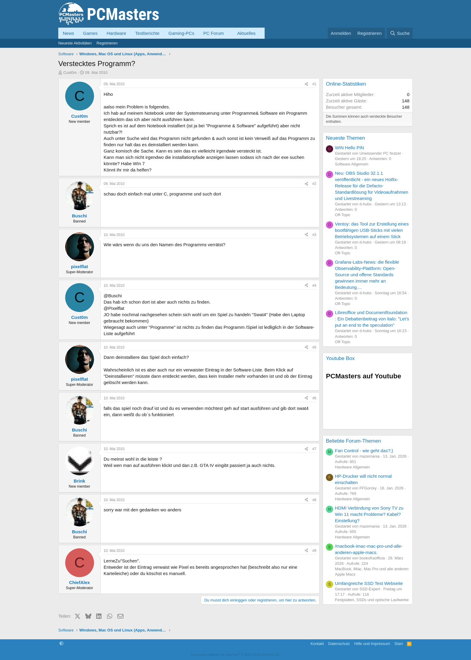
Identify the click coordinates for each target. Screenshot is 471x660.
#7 (314, 449)
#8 (314, 500)
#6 (314, 398)
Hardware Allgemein (352, 467)
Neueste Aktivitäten (75, 43)
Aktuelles (246, 33)
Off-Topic (343, 215)
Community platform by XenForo (235, 654)
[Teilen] (306, 84)
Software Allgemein (351, 164)
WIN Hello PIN (349, 147)
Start (398, 643)
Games (90, 33)
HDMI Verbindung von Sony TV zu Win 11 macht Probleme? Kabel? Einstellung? (369, 514)
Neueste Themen (345, 138)
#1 (314, 84)
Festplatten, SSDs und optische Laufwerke (372, 600)
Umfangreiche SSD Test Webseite (369, 583)
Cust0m (70, 72)
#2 (314, 184)
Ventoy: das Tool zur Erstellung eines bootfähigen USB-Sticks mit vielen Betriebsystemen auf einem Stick (372, 230)
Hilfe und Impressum (372, 643)
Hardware (116, 33)
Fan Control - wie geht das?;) (364, 450)
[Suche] (400, 33)
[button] (228, 33)
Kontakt (317, 643)
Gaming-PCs (181, 33)
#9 (314, 551)
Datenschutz (339, 643)
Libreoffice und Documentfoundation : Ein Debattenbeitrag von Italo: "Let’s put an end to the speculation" (372, 319)
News (68, 33)
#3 (314, 235)
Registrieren (106, 43)
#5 (314, 347)
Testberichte (147, 33)
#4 (314, 285)
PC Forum (213, 33)
